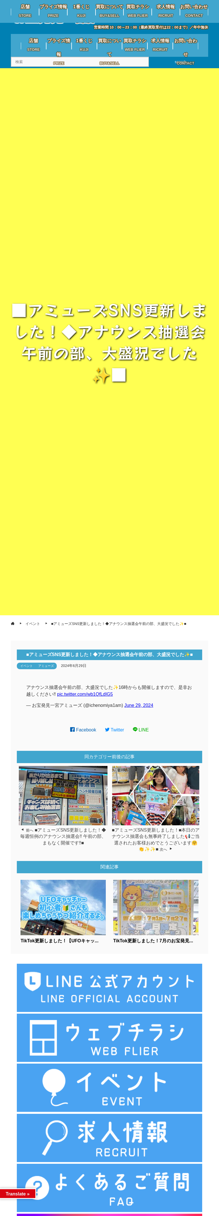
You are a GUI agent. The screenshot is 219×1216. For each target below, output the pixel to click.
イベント (26, 666)
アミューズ (46, 666)
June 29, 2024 (138, 705)
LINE (141, 729)
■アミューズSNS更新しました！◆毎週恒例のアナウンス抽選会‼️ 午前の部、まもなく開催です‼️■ (63, 836)
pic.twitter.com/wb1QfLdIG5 (85, 694)
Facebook (83, 729)
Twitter (114, 729)
